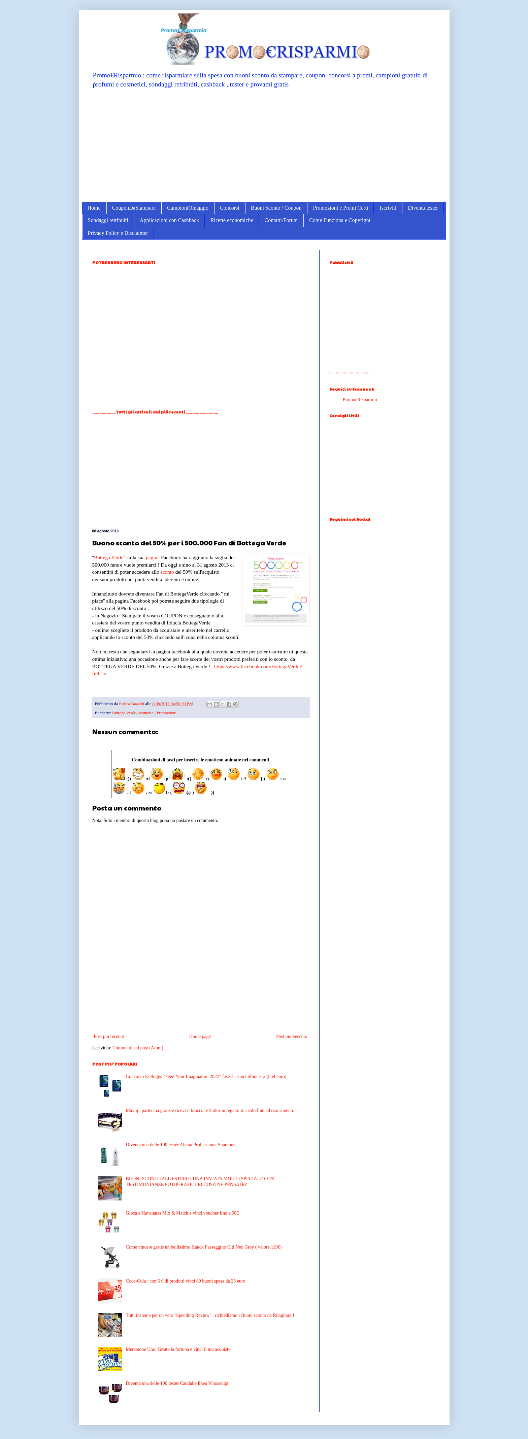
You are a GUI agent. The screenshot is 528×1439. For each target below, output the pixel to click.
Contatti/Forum (281, 220)
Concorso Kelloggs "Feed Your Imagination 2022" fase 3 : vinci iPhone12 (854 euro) (206, 1076)
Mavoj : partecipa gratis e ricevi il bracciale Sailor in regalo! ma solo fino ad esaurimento (210, 1110)
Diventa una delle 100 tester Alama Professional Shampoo (181, 1144)
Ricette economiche (231, 220)
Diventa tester (423, 208)
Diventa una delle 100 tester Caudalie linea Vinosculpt (177, 1383)
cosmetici (146, 713)
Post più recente (109, 1036)
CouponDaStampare (134, 208)
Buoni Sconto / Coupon (276, 208)
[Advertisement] (264, 145)
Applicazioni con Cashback (169, 220)
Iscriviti (388, 208)
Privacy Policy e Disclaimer (118, 233)
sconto (167, 572)
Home (94, 208)
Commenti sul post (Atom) (137, 1047)
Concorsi (229, 208)
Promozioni (166, 713)
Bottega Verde (108, 557)
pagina (153, 557)
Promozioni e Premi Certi (340, 208)
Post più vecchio (291, 1036)
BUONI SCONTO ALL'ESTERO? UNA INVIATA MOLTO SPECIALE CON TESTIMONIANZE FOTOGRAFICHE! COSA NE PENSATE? (200, 1181)
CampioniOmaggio (187, 208)
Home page (200, 1036)
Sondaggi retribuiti (108, 220)
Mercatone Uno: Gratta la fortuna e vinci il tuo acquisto (178, 1349)
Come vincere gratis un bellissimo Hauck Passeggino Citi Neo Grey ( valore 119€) (204, 1247)
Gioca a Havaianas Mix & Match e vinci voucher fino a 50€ (182, 1213)
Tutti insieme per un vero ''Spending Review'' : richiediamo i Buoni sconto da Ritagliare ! (210, 1315)
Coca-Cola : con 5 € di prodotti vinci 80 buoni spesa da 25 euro (185, 1281)
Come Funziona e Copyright (339, 220)
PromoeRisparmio (360, 399)
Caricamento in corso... (351, 372)
